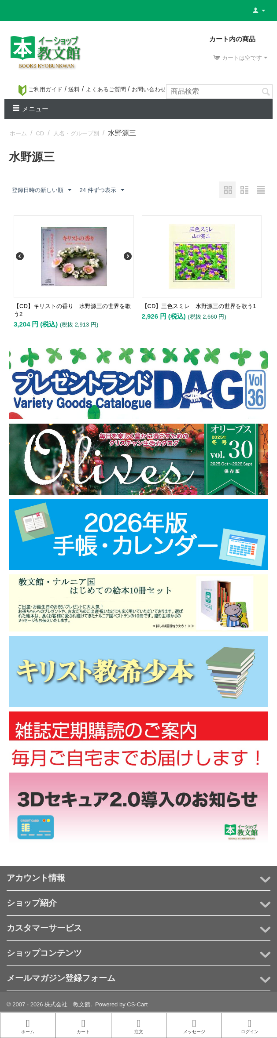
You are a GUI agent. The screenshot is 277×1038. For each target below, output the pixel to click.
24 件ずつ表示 (101, 190)
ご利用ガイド (40, 89)
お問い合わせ (149, 89)
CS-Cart (137, 1004)
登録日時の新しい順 (41, 190)
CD (40, 133)
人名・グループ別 (76, 133)
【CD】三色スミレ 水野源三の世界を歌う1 (199, 306)
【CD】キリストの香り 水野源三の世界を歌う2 (72, 310)
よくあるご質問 (106, 89)
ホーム (18, 133)
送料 (74, 89)
